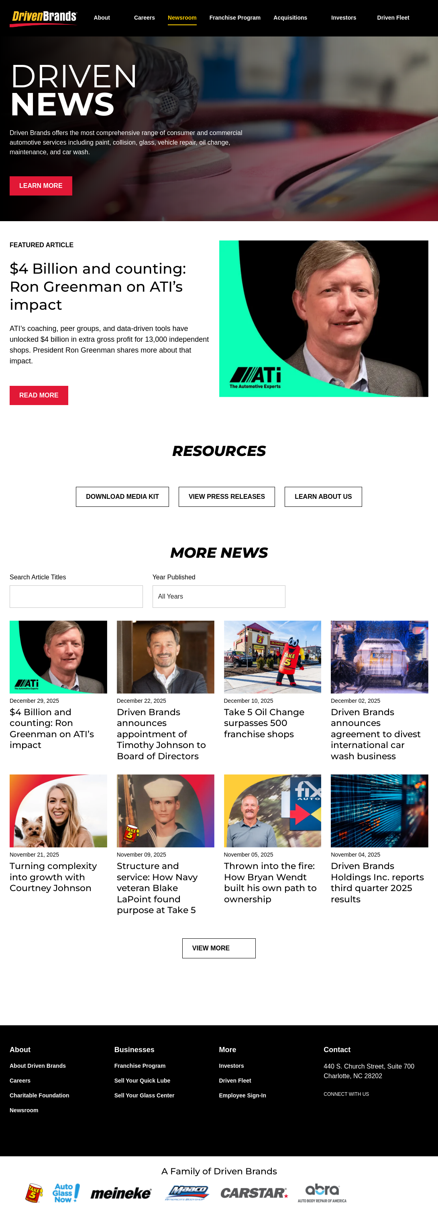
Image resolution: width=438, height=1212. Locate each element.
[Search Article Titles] (70, 596)
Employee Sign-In (242, 1095)
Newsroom (182, 17)
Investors (343, 17)
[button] (296, 18)
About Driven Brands (38, 1066)
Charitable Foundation (39, 1095)
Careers (144, 17)
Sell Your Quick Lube (142, 1080)
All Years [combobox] (170, 596)
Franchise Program (235, 17)
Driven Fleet (393, 17)
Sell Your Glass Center (144, 1095)
